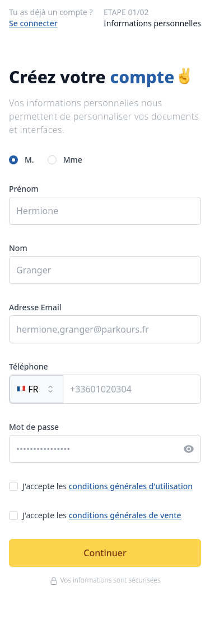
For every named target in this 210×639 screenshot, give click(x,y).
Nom (18, 248)
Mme (72, 159)
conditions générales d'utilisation (131, 486)
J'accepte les (107, 486)
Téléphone (28, 366)
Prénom (24, 188)
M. (29, 159)
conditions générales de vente (125, 515)
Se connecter (33, 23)
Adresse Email (35, 307)
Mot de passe (34, 427)
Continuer (104, 553)
